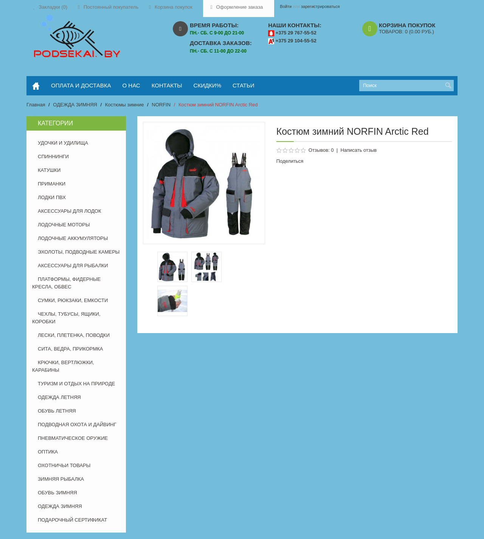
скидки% (207, 85)
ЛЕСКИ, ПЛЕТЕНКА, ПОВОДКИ (74, 335)
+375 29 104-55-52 (296, 41)
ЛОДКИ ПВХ (52, 197)
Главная (35, 104)
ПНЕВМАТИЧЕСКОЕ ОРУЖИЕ (73, 438)
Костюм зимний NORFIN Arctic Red (218, 104)
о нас (131, 85)
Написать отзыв (358, 150)
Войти (286, 6)
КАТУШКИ (49, 170)
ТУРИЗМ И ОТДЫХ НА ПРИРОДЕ (76, 383)
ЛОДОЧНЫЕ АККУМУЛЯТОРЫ (73, 238)
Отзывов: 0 (321, 150)
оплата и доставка (81, 85)
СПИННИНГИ (53, 156)
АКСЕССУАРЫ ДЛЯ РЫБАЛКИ (73, 265)
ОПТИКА (48, 452)
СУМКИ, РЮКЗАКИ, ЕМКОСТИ (73, 300)
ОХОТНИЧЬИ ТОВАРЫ (64, 465)
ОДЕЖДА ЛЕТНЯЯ (59, 397)
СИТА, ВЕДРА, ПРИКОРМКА (70, 349)
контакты (167, 85)
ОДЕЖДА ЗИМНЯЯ (75, 104)
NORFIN (161, 104)
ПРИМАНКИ (51, 184)
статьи (243, 85)
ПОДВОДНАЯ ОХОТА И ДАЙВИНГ (77, 424)
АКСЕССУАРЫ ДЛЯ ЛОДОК (69, 211)
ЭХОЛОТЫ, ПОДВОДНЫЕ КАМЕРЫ (78, 252)
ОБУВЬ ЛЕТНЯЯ (57, 411)
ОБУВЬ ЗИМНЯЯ (57, 492)
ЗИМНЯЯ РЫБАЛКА (61, 479)
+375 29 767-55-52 (296, 33)
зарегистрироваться (320, 6)
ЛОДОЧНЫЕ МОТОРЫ (64, 224)
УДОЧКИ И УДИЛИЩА (63, 143)
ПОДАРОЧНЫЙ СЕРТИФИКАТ (72, 520)
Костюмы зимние (124, 104)
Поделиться (290, 161)
